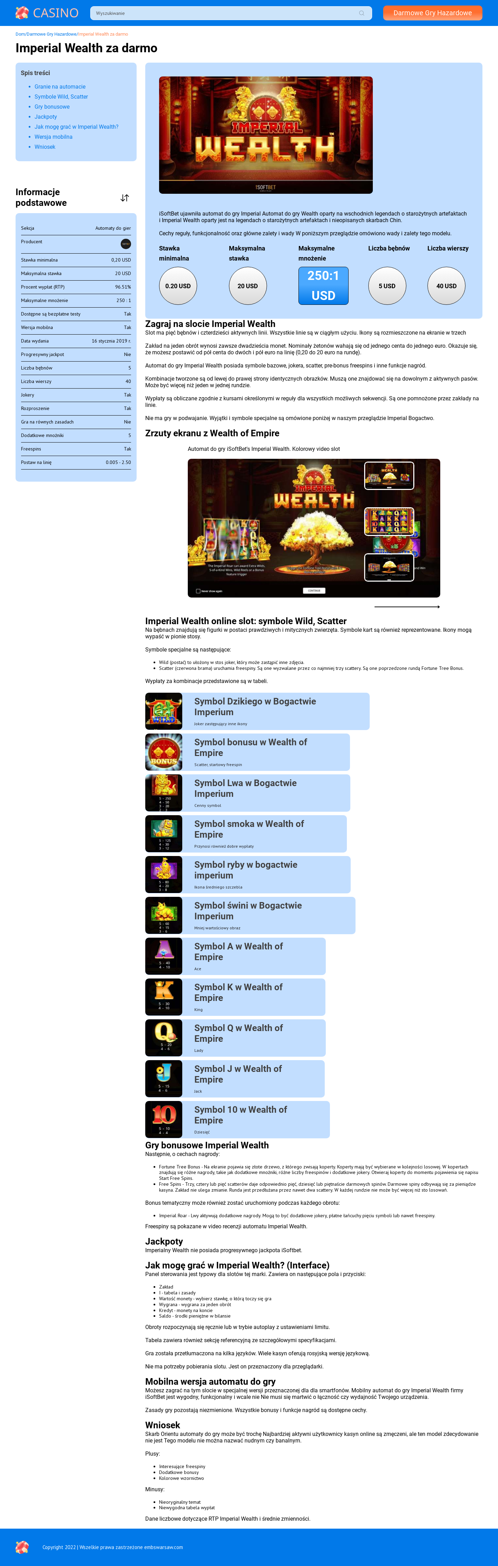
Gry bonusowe (52, 106)
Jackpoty (46, 116)
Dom (20, 34)
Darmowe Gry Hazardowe (430, 13)
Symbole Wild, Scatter (61, 96)
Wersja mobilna (54, 137)
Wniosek (45, 147)
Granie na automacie (60, 86)
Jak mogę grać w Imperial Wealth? (77, 127)
